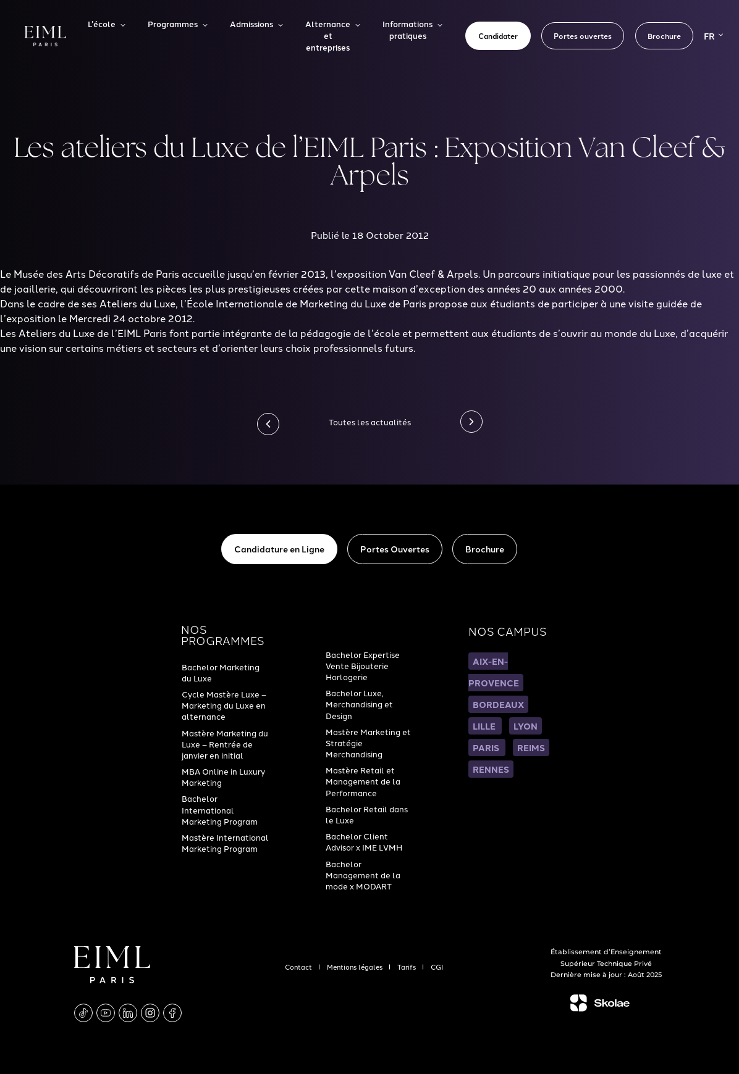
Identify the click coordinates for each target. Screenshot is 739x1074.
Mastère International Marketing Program (225, 842)
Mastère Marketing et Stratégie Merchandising (368, 742)
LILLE (485, 726)
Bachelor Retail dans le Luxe (367, 814)
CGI (437, 967)
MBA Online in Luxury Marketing (223, 776)
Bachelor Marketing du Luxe (221, 672)
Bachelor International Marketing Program (220, 809)
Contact (299, 967)
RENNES (491, 769)
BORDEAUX (498, 704)
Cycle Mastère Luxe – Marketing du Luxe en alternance (224, 705)
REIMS (531, 747)
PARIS (487, 747)
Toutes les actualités (370, 421)
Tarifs (407, 967)
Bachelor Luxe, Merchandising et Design (359, 703)
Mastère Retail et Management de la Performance (363, 780)
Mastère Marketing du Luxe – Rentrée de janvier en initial (225, 743)
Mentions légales (355, 967)
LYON (525, 726)
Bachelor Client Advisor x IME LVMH (364, 841)
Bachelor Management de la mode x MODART (363, 874)
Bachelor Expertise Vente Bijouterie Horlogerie (363, 665)
